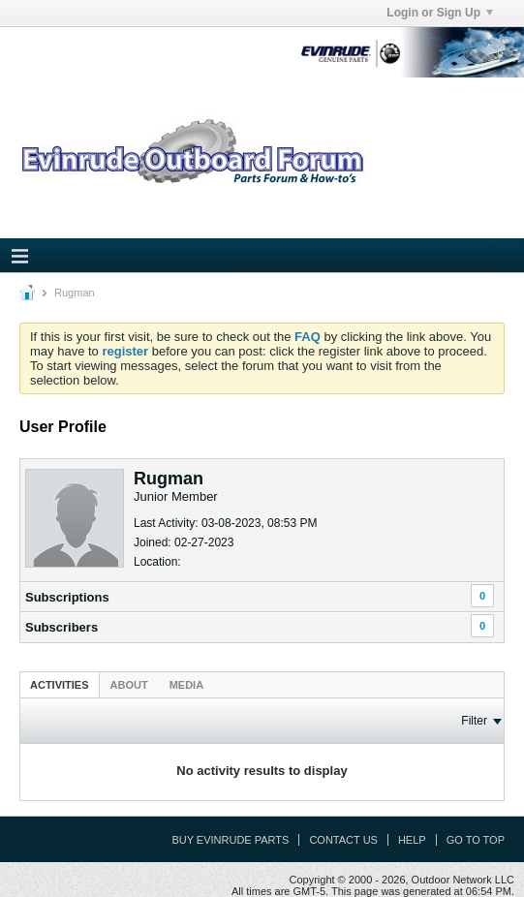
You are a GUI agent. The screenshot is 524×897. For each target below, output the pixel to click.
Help (412, 840)
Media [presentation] (186, 685)
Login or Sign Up (439, 12)
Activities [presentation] (59, 685)
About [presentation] (129, 685)
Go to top (476, 840)
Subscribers (61, 627)
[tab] (59, 684)
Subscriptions (67, 597)
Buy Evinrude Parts (230, 840)
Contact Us (343, 840)
